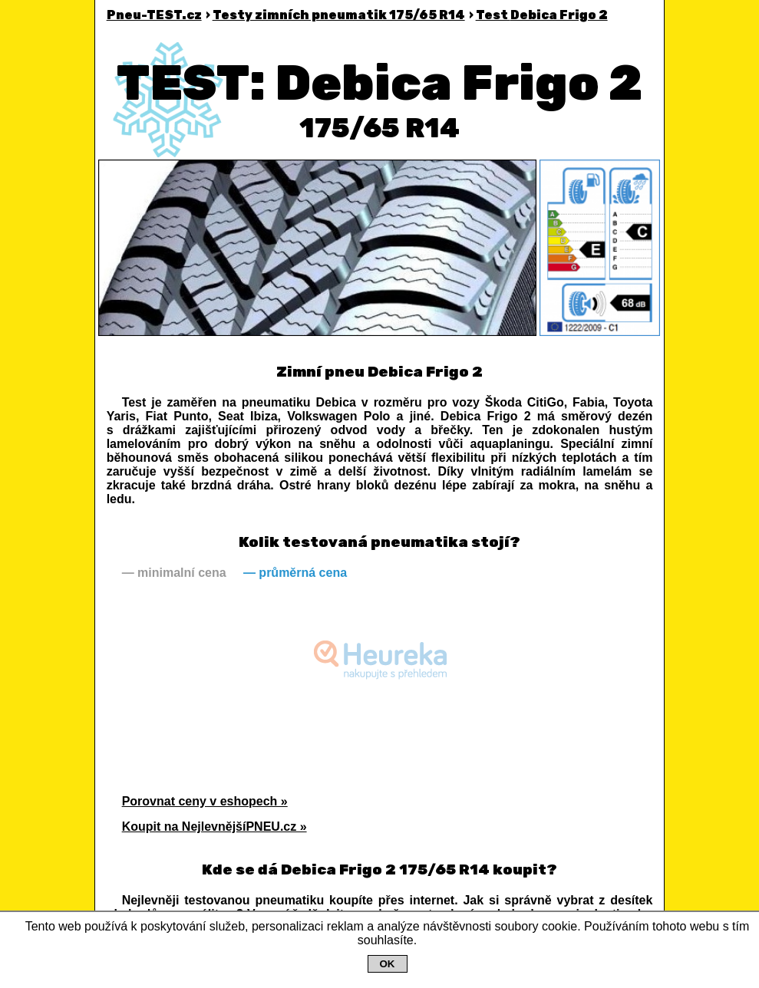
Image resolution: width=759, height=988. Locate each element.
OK (387, 964)
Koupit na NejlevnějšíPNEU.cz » (214, 826)
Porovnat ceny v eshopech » (205, 801)
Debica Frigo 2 (542, 15)
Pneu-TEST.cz (154, 15)
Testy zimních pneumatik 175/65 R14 (339, 15)
